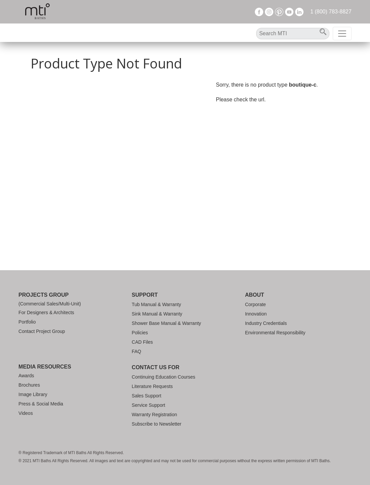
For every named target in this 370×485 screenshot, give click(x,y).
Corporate (255, 304)
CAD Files (142, 342)
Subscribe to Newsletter (156, 424)
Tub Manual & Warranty (156, 304)
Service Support (148, 405)
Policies (140, 332)
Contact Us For (155, 367)
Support (144, 295)
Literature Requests (152, 386)
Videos (25, 413)
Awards (26, 375)
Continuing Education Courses (163, 377)
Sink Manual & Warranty (157, 314)
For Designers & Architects (46, 312)
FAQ (136, 351)
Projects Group (43, 295)
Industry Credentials (266, 323)
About (254, 295)
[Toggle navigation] (342, 33)
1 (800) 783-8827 (331, 11)
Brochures (29, 385)
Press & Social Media (40, 403)
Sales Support (146, 395)
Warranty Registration (154, 414)
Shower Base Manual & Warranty (166, 323)
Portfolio (27, 322)
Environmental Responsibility (275, 332)
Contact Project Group (41, 331)
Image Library (32, 394)
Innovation (256, 314)
